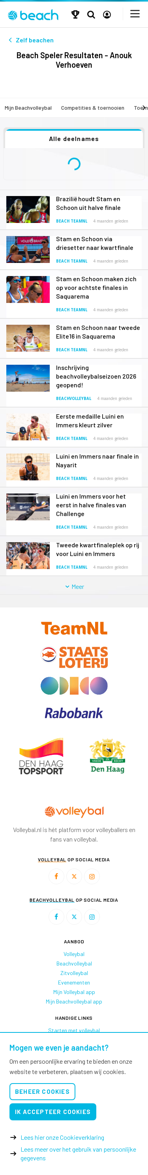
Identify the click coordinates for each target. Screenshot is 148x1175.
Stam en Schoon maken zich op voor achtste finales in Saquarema (96, 287)
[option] (41, 756)
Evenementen (74, 982)
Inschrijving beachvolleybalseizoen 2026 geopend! (96, 376)
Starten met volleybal (74, 1030)
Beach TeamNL (71, 221)
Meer (74, 586)
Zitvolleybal (74, 972)
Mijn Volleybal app (74, 991)
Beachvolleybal (73, 398)
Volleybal (74, 953)
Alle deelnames (74, 138)
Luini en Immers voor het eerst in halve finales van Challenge (91, 504)
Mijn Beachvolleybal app (74, 1001)
